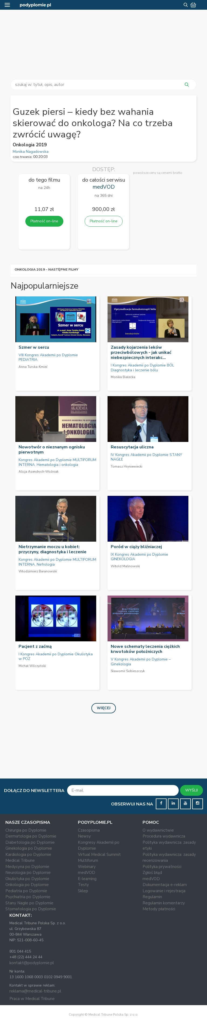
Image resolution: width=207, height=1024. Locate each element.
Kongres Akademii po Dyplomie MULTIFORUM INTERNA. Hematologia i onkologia (57, 462)
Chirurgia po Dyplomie (25, 830)
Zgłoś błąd (152, 872)
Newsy (84, 836)
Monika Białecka (123, 377)
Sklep (83, 891)
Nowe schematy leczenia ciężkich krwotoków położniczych (145, 649)
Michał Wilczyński (32, 666)
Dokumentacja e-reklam (165, 884)
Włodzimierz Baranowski (38, 571)
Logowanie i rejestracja (164, 891)
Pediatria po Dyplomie (26, 891)
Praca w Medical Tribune (32, 998)
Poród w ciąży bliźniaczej (136, 547)
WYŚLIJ (191, 790)
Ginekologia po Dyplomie (28, 848)
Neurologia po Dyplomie (28, 872)
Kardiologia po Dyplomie (28, 854)
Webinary (87, 866)
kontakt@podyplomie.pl (31, 963)
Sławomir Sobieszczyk (128, 671)
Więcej (104, 708)
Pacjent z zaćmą (35, 646)
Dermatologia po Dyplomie (30, 836)
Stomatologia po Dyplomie (30, 909)
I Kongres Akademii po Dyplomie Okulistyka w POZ (56, 657)
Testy (83, 884)
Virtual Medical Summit (99, 854)
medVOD (86, 872)
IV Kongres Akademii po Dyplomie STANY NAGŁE (146, 457)
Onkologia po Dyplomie (27, 884)
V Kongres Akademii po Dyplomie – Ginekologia (141, 662)
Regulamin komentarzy (164, 903)
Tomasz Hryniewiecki (126, 466)
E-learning (87, 878)
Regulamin (152, 897)
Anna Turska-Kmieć (33, 367)
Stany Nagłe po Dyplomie (29, 903)
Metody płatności (159, 909)
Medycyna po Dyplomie (27, 866)
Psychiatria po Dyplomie (27, 897)
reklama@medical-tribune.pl (35, 991)
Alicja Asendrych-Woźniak (38, 471)
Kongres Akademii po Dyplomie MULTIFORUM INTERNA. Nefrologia (57, 562)
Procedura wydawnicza (164, 836)
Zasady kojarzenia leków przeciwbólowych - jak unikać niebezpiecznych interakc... (141, 352)
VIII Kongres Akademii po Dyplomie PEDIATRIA (48, 357)
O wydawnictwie (158, 830)
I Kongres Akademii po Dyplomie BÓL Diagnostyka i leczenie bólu (142, 368)
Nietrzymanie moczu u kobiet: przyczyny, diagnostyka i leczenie (53, 549)
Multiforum (88, 860)
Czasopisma (89, 830)
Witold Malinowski (125, 566)
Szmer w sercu (34, 347)
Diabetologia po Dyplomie (30, 842)
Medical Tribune (20, 860)
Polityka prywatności (162, 866)
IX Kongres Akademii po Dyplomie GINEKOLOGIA (139, 557)
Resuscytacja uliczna (132, 447)
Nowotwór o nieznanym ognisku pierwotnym (52, 449)
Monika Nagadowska (31, 151)
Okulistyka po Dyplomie (27, 878)
